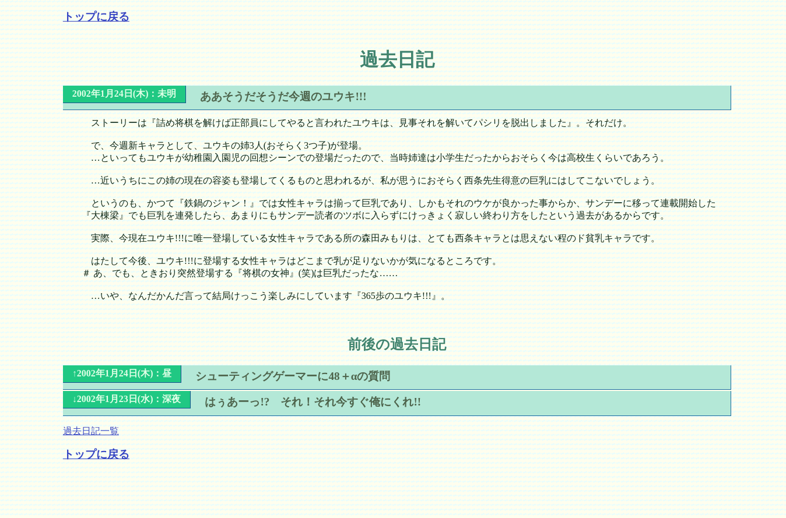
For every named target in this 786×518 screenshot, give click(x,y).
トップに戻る (96, 16)
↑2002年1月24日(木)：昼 (122, 373)
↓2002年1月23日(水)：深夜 (126, 399)
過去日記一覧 (91, 431)
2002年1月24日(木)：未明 (124, 93)
